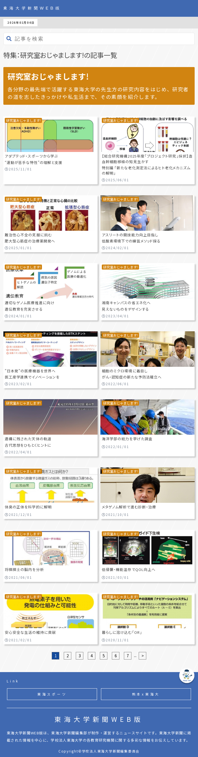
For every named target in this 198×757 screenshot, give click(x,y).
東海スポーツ (52, 694)
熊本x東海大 (146, 694)
